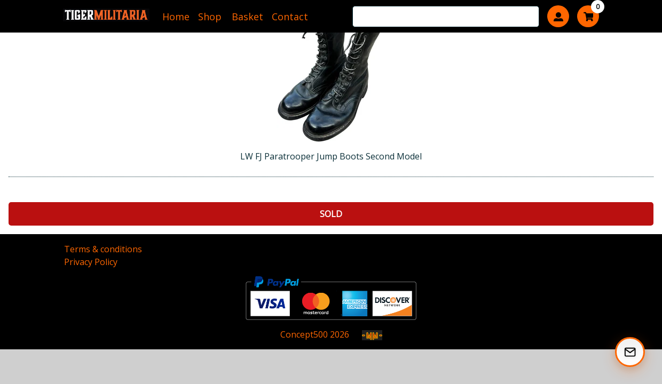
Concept (304, 334)
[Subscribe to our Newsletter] (630, 352)
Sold (331, 214)
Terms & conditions (103, 249)
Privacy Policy (90, 262)
